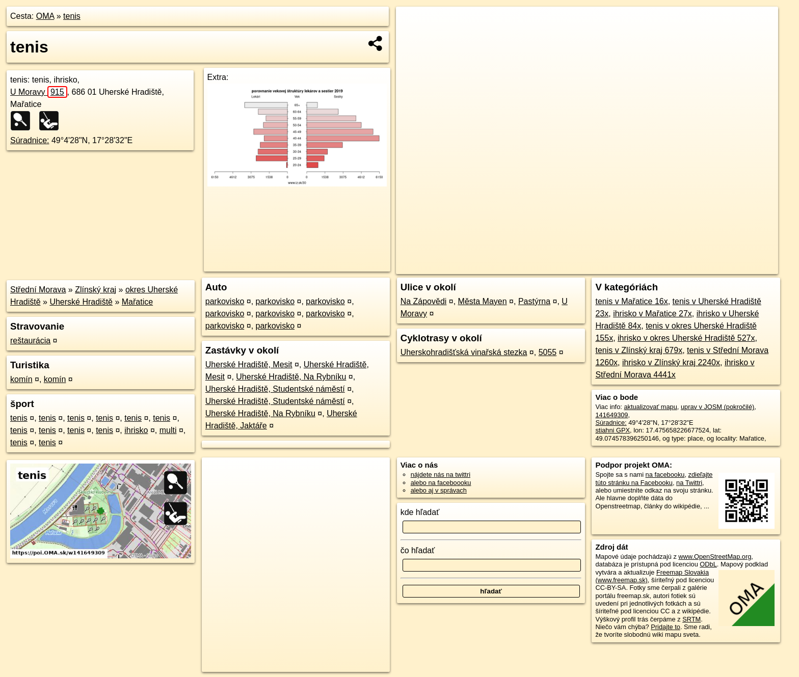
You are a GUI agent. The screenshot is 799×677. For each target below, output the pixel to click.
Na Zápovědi (424, 301)
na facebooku (665, 474)
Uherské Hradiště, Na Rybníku (291, 376)
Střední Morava (38, 289)
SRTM (691, 619)
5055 (548, 352)
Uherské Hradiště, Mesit (248, 364)
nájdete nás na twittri (440, 474)
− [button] (413, 39)
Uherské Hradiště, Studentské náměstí (275, 389)
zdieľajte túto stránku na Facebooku (653, 478)
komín (21, 379)
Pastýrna (534, 301)
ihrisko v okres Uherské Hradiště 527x (686, 338)
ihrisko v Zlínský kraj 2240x (671, 362)
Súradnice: (29, 140)
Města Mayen (482, 301)
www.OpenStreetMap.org (714, 556)
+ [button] (413, 24)
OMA (45, 16)
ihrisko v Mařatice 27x (652, 313)
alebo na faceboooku (441, 482)
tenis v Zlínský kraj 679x (638, 350)
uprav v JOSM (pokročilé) (717, 407)
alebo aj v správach (439, 490)
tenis (72, 16)
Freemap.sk (657, 266)
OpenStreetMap (604, 266)
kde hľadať (420, 512)
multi (168, 430)
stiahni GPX (612, 430)
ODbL (708, 564)
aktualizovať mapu (650, 407)
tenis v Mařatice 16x (631, 301)
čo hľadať (418, 550)
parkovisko (224, 301)
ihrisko (136, 430)
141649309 (611, 415)
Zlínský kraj (95, 289)
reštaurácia (30, 340)
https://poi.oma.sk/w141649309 (732, 266)
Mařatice (137, 301)
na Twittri (689, 482)
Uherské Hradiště (81, 301)
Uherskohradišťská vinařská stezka (464, 352)
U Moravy (38, 92)
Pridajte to (665, 627)
